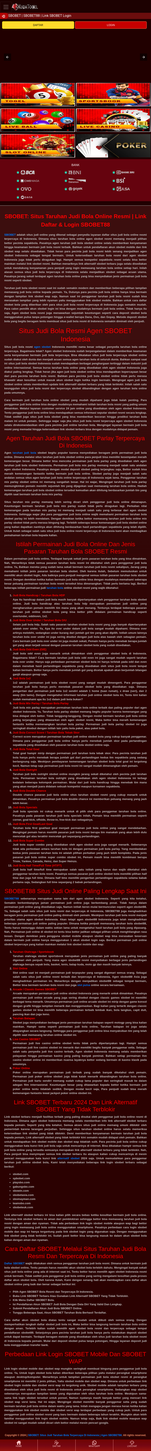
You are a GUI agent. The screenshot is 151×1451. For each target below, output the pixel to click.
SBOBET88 (11, 898)
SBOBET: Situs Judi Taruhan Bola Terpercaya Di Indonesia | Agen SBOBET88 (75, 1435)
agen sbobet (42, 346)
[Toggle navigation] (6, 7)
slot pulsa (83, 985)
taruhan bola (55, 587)
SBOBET (10, 234)
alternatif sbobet (69, 1158)
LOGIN (111, 25)
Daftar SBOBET (14, 1263)
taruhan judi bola (24, 452)
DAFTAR (38, 25)
